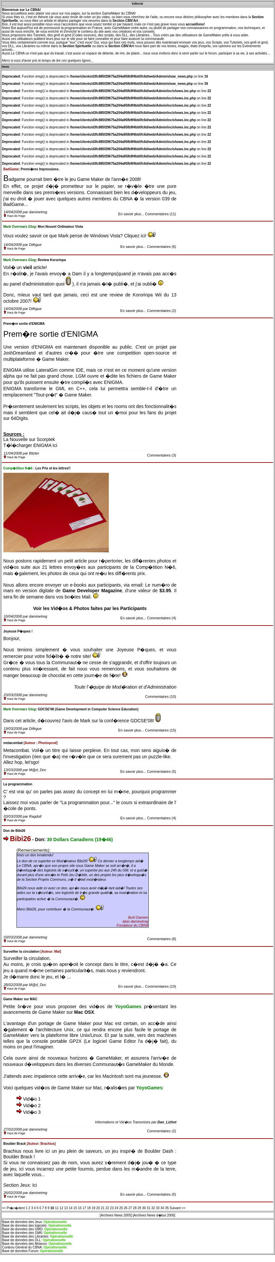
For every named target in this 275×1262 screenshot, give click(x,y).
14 (70, 1208)
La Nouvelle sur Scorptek (29, 439)
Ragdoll (35, 816)
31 (148, 1208)
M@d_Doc (37, 770)
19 (93, 1208)
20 (98, 1208)
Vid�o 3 (32, 1112)
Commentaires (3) (161, 455)
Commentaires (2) (161, 311)
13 (66, 1208)
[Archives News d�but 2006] (154, 1215)
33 (158, 1208)
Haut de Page (14, 216)
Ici (34, 1185)
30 (144, 1208)
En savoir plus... (131, 214)
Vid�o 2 (32, 1105)
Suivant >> (177, 1208)
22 (107, 1208)
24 (116, 1208)
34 (162, 1208)
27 (130, 1208)
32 (153, 1208)
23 (112, 1208)
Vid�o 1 (32, 1099)
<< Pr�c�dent (13, 1208)
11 (57, 1208)
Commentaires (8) (161, 939)
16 (79, 1208)
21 (103, 1208)
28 (135, 1208)
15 (75, 1208)
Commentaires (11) (160, 214)
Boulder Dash (159, 1151)
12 (61, 1208)
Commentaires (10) (160, 697)
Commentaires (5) (161, 771)
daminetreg (38, 212)
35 (166, 1208)
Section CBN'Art (125, 20)
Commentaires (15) (160, 730)
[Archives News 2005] (116, 1215)
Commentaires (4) (161, 618)
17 (84, 1208)
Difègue (35, 245)
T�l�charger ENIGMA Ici (30, 445)
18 (89, 1208)
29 (139, 1208)
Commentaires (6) (161, 247)
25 (121, 1208)
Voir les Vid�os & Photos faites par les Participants (89, 608)
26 (125, 1208)
